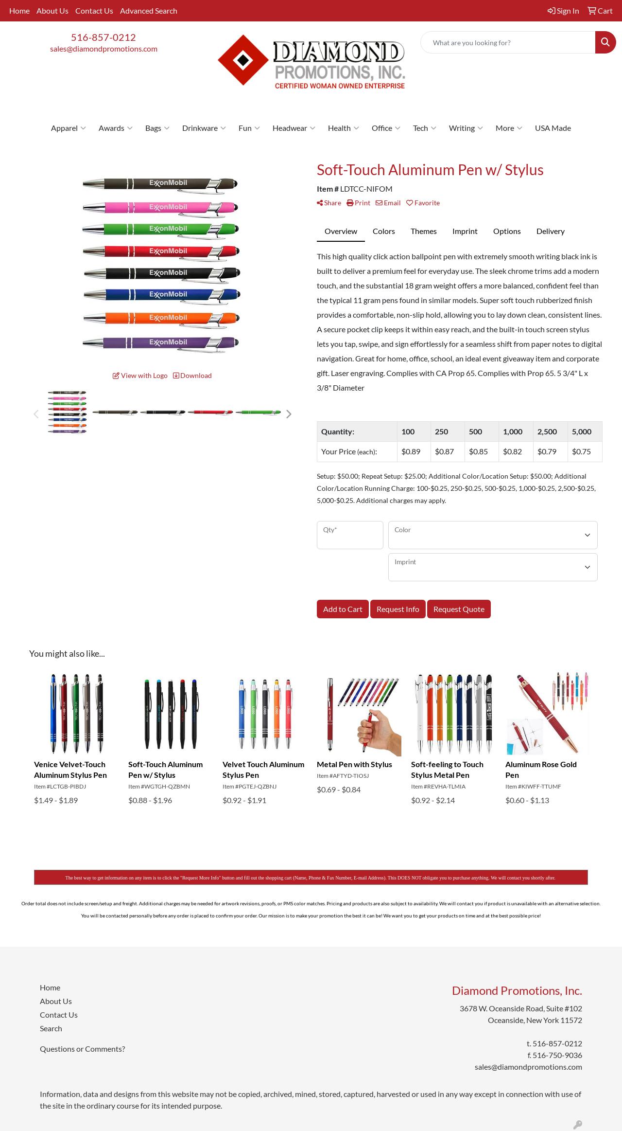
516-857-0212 (103, 37)
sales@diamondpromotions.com (103, 48)
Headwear (294, 128)
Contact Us (94, 10)
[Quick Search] (508, 42)
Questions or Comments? (82, 1048)
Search (51, 1028)
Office (386, 128)
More (509, 128)
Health (343, 128)
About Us (52, 10)
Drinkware (204, 128)
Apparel (68, 128)
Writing (466, 128)
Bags (157, 128)
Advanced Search (148, 10)
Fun (249, 128)
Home (19, 10)
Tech (424, 128)
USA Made (553, 127)
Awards (116, 128)
